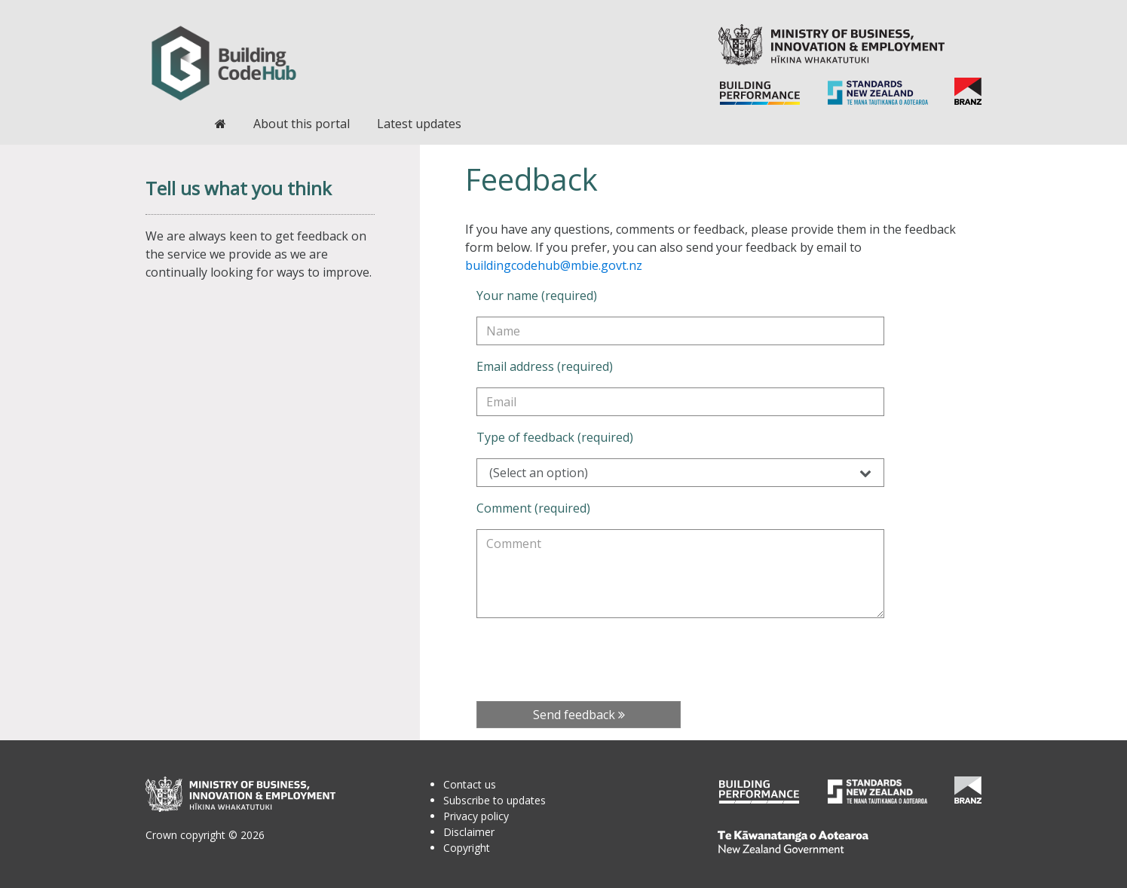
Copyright (466, 848)
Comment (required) (533, 508)
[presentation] (591, 659)
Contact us (469, 784)
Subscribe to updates (494, 800)
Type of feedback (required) (554, 437)
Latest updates (419, 123)
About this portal (301, 123)
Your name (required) (536, 295)
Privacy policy (476, 816)
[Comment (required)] (680, 573)
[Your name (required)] (680, 331)
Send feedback (579, 714)
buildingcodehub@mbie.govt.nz (553, 265)
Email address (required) (544, 366)
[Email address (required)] (680, 401)
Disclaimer (469, 832)
